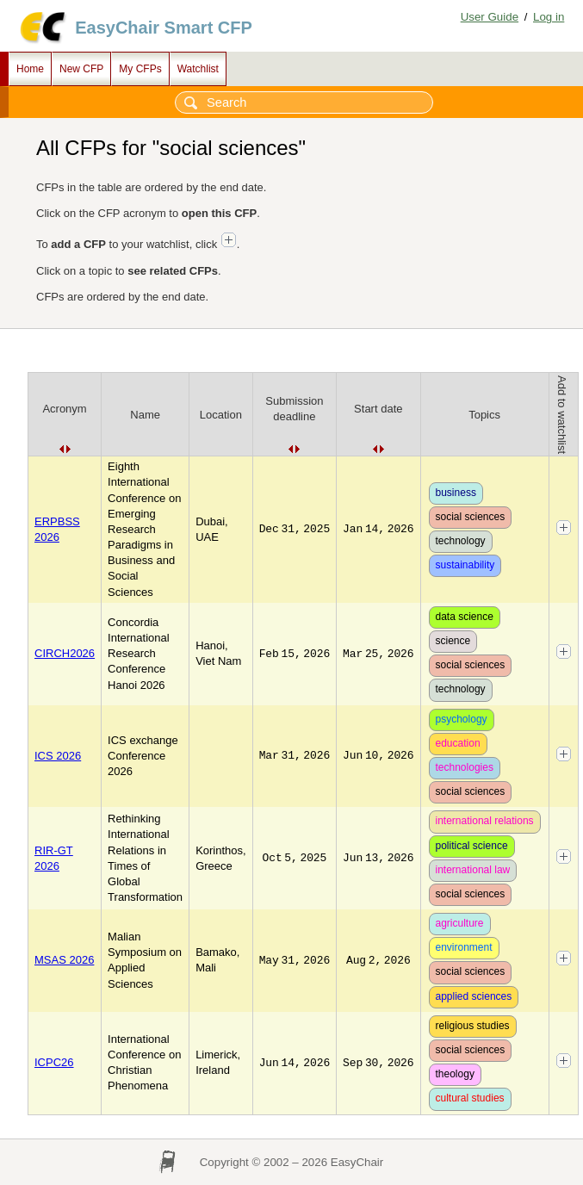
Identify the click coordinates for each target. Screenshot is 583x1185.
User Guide (489, 16)
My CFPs (140, 69)
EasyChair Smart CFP (163, 27)
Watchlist (198, 69)
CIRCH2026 (64, 653)
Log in (548, 16)
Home (30, 69)
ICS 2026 (57, 755)
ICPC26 (54, 1062)
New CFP (81, 69)
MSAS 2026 (64, 959)
